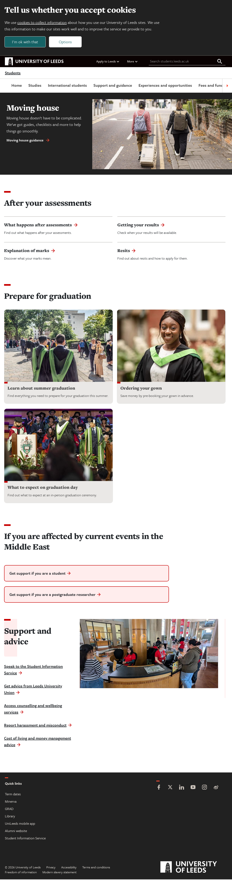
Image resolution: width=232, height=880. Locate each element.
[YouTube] (193, 788)
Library (10, 816)
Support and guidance (106, 86)
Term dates (13, 794)
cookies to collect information (42, 23)
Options (65, 42)
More (132, 62)
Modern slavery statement (59, 872)
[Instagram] (204, 788)
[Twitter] (170, 788)
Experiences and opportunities (158, 86)
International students (60, 86)
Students (13, 73)
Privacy (51, 868)
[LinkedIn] (181, 788)
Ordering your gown (141, 389)
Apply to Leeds (108, 62)
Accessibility (69, 868)
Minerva (11, 801)
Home (10, 86)
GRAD (9, 809)
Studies (28, 86)
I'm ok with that (25, 42)
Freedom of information (21, 872)
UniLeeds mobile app (20, 824)
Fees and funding (207, 86)
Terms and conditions (96, 868)
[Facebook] (158, 788)
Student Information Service (25, 838)
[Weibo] (216, 788)
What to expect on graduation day (43, 488)
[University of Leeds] (193, 867)
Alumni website (16, 831)
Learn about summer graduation (41, 389)
